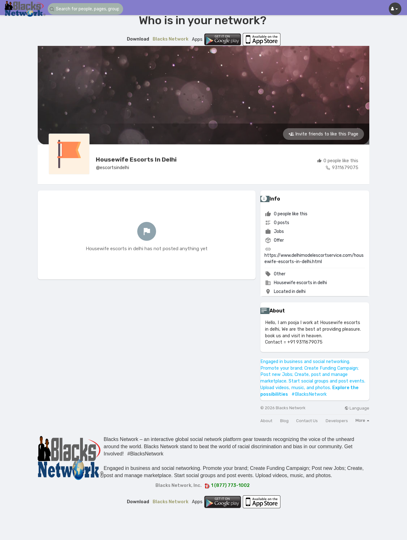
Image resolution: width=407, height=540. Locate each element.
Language (357, 408)
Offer (274, 240)
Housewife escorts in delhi (136, 159)
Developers (337, 421)
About (266, 421)
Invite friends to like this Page (323, 134)
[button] (85, 9)
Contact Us (307, 421)
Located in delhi (290, 291)
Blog (284, 421)
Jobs (274, 231)
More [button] (362, 420)
